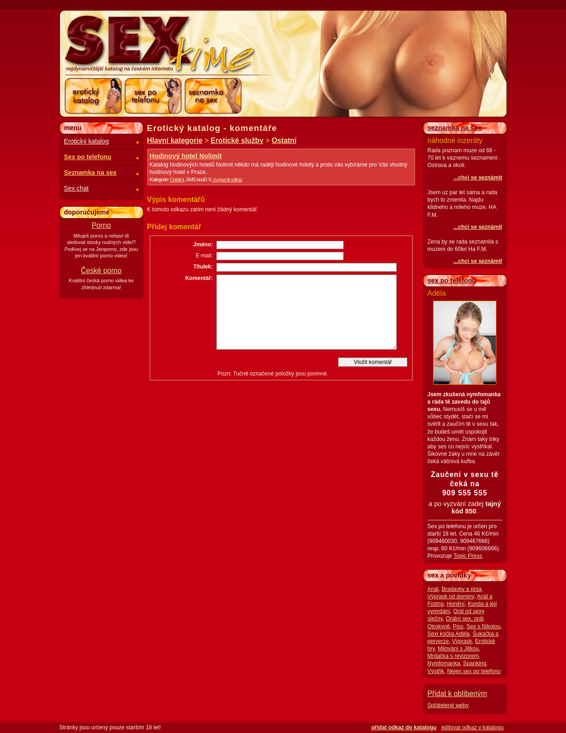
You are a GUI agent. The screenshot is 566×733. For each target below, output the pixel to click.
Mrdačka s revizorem (453, 656)
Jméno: (203, 244)
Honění (456, 604)
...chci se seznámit (477, 177)
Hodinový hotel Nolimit (185, 156)
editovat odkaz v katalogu (472, 727)
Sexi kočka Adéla (449, 634)
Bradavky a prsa (461, 589)
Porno (101, 225)
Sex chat (76, 188)
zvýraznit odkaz (227, 179)
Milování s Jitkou (458, 648)
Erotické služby (237, 140)
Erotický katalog (86, 141)
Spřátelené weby (448, 705)
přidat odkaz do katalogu (403, 727)
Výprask (462, 641)
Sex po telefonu (88, 157)
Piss (458, 626)
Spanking (474, 663)
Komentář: (199, 278)
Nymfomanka (444, 663)
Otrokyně (439, 626)
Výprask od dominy (451, 596)
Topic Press (467, 556)
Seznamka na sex (90, 172)
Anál (433, 589)
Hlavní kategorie (175, 140)
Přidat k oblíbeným (457, 693)
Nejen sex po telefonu (473, 671)
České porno (101, 270)
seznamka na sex (455, 127)
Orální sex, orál (464, 618)
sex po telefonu (452, 280)
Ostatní (284, 140)
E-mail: (204, 255)
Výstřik (436, 671)
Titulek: (203, 266)
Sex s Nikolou (483, 626)
